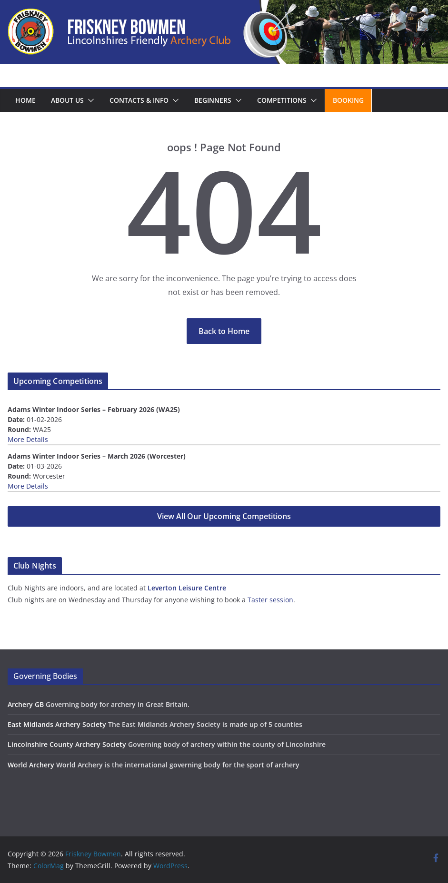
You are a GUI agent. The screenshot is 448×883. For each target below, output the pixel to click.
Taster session (270, 599)
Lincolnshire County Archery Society (67, 744)
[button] (89, 100)
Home (25, 100)
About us (67, 100)
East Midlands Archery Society (57, 724)
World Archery (31, 764)
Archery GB (26, 704)
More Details (28, 439)
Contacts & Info (139, 100)
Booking (348, 100)
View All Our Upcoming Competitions (224, 516)
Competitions (282, 100)
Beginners (212, 100)
